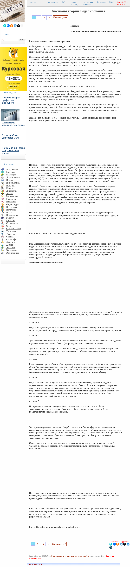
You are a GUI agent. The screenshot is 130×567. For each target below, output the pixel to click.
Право (9, 212)
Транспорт (11, 234)
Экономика (11, 250)
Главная (32, 2)
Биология (10, 172)
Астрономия (12, 169)
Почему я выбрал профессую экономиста (11, 100)
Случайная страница (88, 3)
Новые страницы (74, 3)
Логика (9, 193)
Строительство (13, 228)
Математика (12, 196)
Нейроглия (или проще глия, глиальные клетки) (13, 150)
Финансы (10, 242)
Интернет (11, 180)
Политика (11, 209)
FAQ (111, 2)
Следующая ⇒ (60, 17)
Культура (10, 188)
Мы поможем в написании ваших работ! (70, 556)
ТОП (64, 2)
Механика (11, 201)
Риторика (10, 220)
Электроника (12, 253)
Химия (9, 244)
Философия (12, 239)
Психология (12, 215)
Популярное (52, 2)
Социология (12, 223)
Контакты (101, 2)
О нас (41, 3)
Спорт (9, 226)
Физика (9, 236)
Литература (11, 191)
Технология (12, 231)
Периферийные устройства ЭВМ (10, 136)
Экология (10, 247)
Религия (10, 218)
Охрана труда (12, 204)
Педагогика (11, 207)
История (10, 185)
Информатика (13, 182)
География (11, 174)
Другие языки (13, 177)
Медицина (11, 199)
